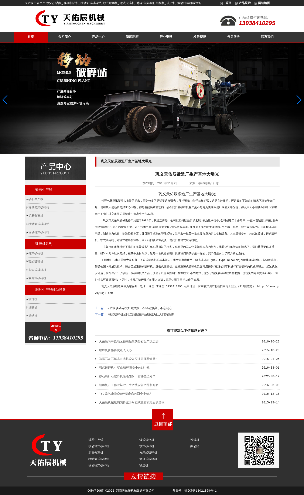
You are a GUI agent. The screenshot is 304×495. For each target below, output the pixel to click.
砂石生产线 (43, 190)
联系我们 (267, 37)
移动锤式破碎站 (38, 232)
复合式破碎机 (37, 278)
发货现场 (199, 37)
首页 (31, 37)
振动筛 (32, 316)
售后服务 (233, 37)
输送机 (32, 299)
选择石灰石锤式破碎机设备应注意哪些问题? (128, 359)
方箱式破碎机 (37, 270)
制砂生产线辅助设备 (50, 290)
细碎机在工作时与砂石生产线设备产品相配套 (128, 385)
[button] (299, 100)
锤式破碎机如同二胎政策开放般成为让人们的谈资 (140, 314)
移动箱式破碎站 (38, 207)
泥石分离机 (35, 216)
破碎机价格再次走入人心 (115, 350)
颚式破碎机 (35, 261)
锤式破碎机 (35, 253)
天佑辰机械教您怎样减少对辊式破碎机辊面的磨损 (131, 402)
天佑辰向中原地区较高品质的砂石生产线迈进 (128, 341)
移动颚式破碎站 (38, 224)
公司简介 (64, 37)
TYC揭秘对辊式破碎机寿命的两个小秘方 (125, 394)
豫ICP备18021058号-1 (200, 490)
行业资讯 (166, 37)
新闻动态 (132, 37)
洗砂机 (32, 307)
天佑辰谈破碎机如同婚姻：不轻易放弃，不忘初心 (139, 308)
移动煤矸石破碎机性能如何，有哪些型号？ (127, 376)
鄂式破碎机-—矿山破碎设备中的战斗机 (124, 367)
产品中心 (98, 37)
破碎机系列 (43, 244)
